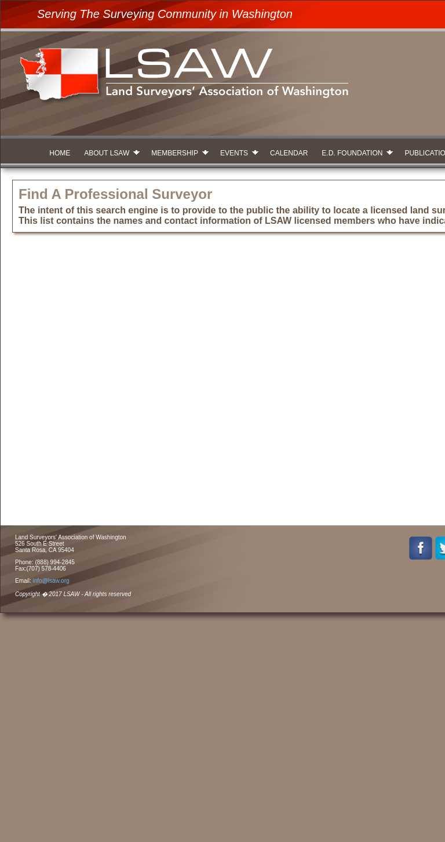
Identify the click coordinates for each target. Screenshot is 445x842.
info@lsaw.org (51, 581)
